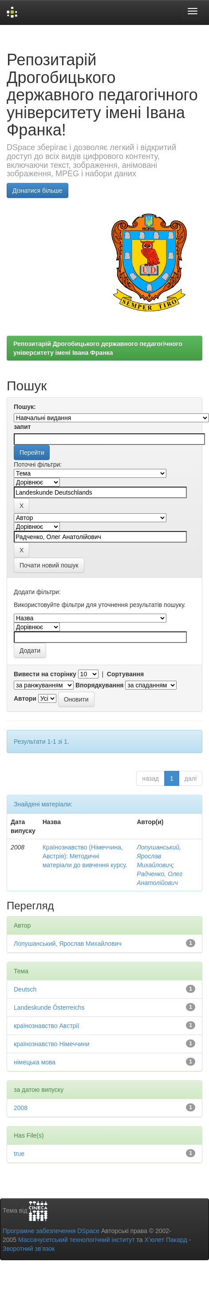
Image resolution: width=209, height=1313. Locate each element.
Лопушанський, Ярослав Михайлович (159, 856)
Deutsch (25, 989)
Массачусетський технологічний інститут (76, 1239)
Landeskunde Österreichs (49, 1007)
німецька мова (34, 1062)
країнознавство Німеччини (52, 1043)
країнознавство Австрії (46, 1025)
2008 (21, 1107)
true (19, 1153)
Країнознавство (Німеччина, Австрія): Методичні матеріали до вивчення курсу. (85, 856)
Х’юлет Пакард (166, 1239)
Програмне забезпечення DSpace (51, 1230)
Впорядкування (99, 685)
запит (22, 426)
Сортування (125, 674)
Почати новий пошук (49, 565)
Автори (25, 698)
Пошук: (25, 406)
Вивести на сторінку (45, 674)
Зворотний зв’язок (29, 1248)
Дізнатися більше (37, 190)
